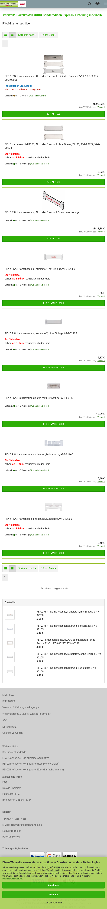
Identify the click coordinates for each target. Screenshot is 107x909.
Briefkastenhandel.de (14, 752)
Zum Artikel (53, 114)
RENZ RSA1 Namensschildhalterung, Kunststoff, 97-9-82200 (38, 518)
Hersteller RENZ (11, 793)
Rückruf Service (11, 836)
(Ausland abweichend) (38, 96)
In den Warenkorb (53, 303)
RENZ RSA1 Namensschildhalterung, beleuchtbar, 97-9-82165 (39, 454)
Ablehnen (53, 894)
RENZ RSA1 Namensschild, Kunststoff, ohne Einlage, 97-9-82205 (41, 333)
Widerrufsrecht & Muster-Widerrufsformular (26, 713)
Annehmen (53, 885)
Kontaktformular (11, 830)
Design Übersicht (11, 788)
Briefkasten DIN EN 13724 (16, 799)
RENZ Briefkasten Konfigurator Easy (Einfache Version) (33, 769)
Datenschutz (9, 726)
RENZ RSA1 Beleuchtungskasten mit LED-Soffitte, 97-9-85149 (39, 397)
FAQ (4, 782)
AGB (4, 720)
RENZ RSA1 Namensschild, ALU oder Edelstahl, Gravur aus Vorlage (42, 212)
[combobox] (27, 35)
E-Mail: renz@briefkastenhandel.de (22, 824)
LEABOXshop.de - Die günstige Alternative (25, 757)
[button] (5, 35)
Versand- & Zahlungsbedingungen (21, 707)
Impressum (8, 700)
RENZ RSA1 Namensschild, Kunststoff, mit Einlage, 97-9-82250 (40, 268)
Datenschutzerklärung (12, 879)
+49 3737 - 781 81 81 (14, 819)
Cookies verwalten (53, 902)
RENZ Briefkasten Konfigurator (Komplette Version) (30, 763)
